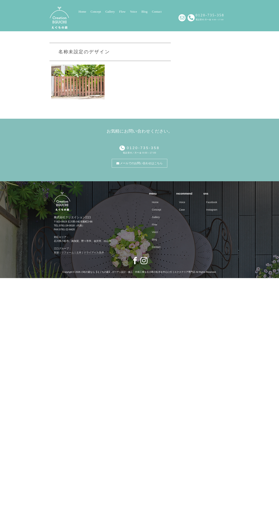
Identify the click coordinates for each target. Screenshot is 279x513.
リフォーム (67, 252)
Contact (157, 11)
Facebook (211, 202)
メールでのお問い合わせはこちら (139, 163)
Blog (144, 11)
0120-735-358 (142, 148)
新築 (56, 252)
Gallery (110, 11)
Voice (133, 11)
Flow (122, 11)
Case (182, 209)
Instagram (211, 209)
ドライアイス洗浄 (94, 252)
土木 (78, 252)
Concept (96, 11)
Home (82, 11)
